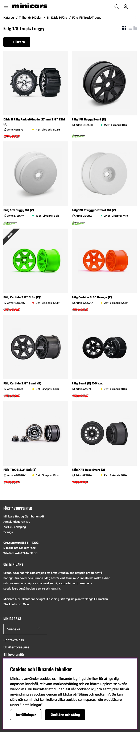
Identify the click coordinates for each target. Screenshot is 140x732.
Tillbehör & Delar (30, 17)
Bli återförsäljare (16, 647)
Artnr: (15, 130)
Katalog (8, 17)
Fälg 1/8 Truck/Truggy (86, 17)
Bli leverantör (13, 654)
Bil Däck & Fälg (57, 17)
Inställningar (26, 714)
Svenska (13, 629)
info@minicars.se (24, 548)
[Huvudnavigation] (5, 6)
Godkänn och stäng (65, 714)
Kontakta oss (13, 640)
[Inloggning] (125, 6)
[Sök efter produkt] (116, 6)
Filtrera (17, 42)
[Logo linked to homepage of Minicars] (45, 5)
